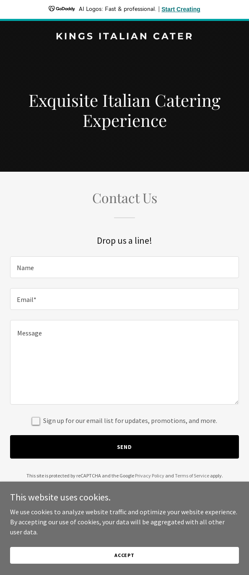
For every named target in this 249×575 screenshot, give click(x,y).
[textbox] (124, 267)
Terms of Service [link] (192, 475)
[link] (124, 37)
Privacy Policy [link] (149, 475)
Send (124, 447)
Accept (124, 555)
